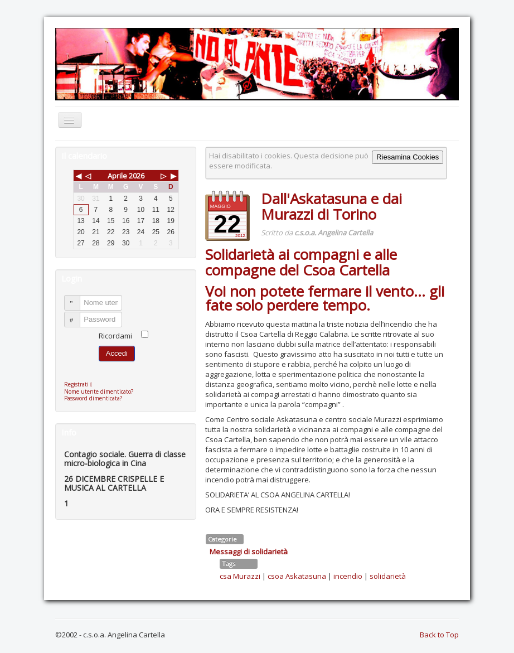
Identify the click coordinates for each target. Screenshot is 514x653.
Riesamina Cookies (407, 157)
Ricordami (115, 336)
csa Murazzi (240, 576)
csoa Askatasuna (297, 576)
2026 (136, 176)
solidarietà (388, 576)
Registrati (81, 384)
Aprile (117, 176)
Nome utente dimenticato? (98, 391)
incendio (347, 576)
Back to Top (439, 635)
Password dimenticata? (93, 398)
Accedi (117, 353)
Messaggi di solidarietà (249, 551)
